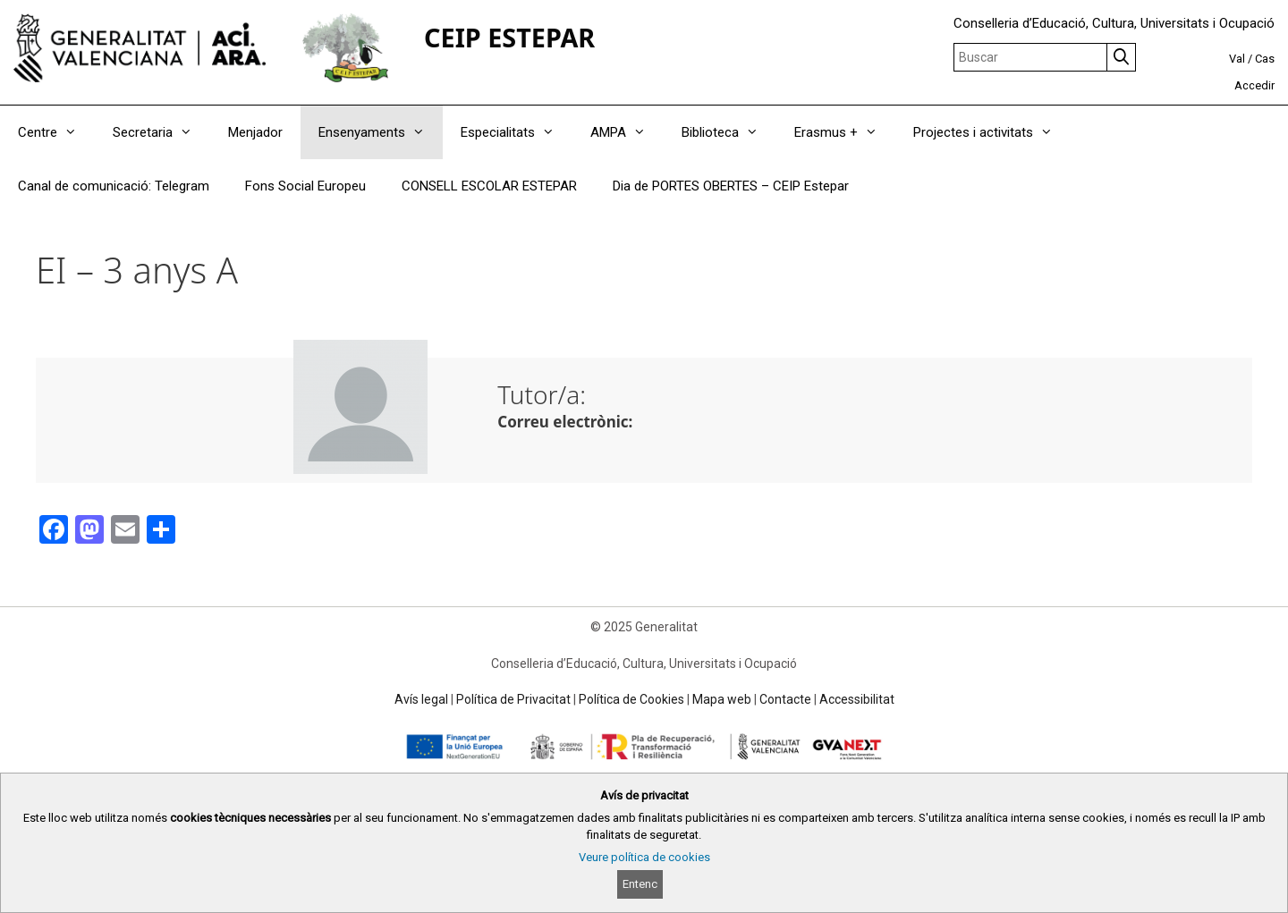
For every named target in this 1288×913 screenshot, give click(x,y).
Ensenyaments (380, 132)
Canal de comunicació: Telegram (113, 186)
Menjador (255, 132)
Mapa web (721, 699)
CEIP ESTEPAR (509, 37)
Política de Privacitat (513, 699)
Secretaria (161, 132)
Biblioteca (729, 132)
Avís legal (421, 699)
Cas (1265, 58)
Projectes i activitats (992, 132)
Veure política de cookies (644, 857)
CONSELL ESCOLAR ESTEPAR (489, 186)
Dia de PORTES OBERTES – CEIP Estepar (731, 186)
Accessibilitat (856, 699)
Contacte (785, 699)
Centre (56, 132)
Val (1237, 58)
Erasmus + (844, 132)
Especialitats (516, 132)
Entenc (640, 884)
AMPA (627, 132)
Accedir (1254, 85)
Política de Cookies (631, 699)
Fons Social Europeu (305, 186)
